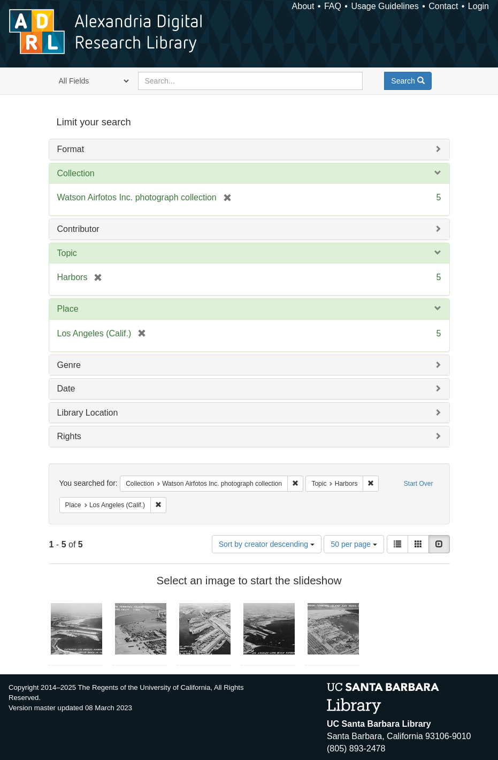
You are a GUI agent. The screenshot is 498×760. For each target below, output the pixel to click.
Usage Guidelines (384, 6)
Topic (67, 253)
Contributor (78, 229)
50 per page (354, 544)
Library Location (87, 412)
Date (66, 388)
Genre (69, 365)
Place (68, 308)
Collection (76, 173)
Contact (443, 6)
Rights (69, 436)
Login (478, 6)
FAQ (332, 6)
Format (71, 149)
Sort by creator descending (267, 544)
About (303, 6)
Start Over (418, 483)
